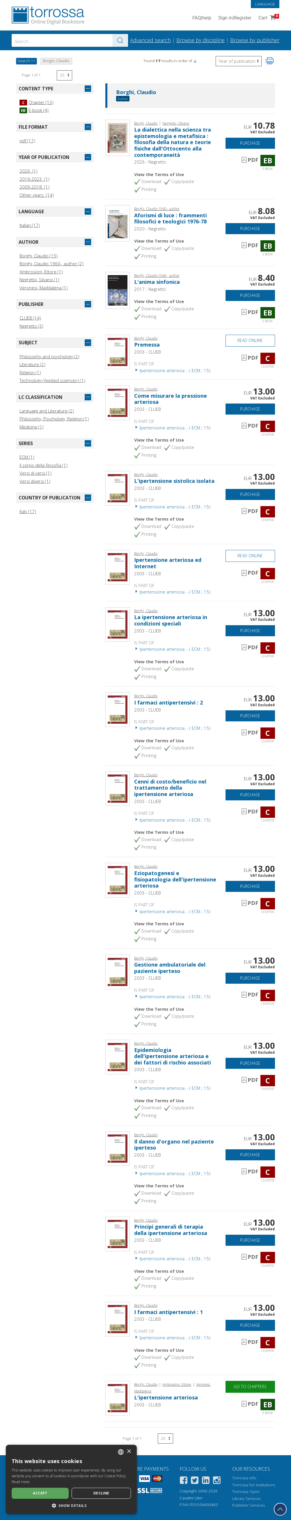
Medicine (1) (31, 427)
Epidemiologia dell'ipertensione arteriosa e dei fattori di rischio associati (172, 1056)
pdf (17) (27, 141)
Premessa (147, 344)
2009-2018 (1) (34, 187)
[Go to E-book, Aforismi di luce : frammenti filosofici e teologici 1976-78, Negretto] (118, 223)
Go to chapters (250, 1386)
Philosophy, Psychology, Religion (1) (54, 419)
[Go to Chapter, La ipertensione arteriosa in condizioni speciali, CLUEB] (118, 624)
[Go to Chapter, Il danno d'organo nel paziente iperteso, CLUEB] (118, 1148)
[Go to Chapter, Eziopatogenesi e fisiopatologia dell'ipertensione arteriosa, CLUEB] (118, 880)
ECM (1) (26, 457)
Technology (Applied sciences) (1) (52, 380)
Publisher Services (248, 1505)
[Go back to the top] (280, 1509)
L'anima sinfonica (157, 281)
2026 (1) (28, 171)
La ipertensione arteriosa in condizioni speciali (170, 620)
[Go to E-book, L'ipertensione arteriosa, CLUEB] (118, 1398)
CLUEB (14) (30, 318)
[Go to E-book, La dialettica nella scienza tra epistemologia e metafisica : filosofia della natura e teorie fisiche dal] (118, 137)
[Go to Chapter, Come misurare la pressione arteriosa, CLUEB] (118, 402)
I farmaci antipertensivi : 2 (168, 702)
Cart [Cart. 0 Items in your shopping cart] (268, 18)
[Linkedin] (206, 1481)
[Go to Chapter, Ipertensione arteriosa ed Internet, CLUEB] (118, 566)
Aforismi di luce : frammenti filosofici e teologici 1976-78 (170, 218)
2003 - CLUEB (147, 352)
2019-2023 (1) (34, 179)
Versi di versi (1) (35, 473)
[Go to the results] (120, 40)
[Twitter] (195, 1481)
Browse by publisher (254, 40)
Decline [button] (101, 1493)
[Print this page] (270, 60)
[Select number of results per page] (64, 75)
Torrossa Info (244, 1477)
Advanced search (150, 40)
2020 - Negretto (150, 229)
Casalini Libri (191, 1498)
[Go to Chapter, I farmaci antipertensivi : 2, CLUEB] (118, 709)
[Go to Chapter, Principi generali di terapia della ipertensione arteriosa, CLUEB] (118, 1233)
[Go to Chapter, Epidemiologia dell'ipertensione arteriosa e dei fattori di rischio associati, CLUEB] (118, 1057)
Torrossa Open (246, 1491)
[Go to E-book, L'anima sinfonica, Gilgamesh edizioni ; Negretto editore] (118, 290)
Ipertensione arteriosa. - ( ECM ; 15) (172, 370)
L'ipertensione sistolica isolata (174, 480)
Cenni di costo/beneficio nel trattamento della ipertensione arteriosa (170, 787)
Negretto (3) (31, 326)
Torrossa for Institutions (253, 1484)
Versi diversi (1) (34, 481)
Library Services (246, 1498)
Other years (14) (36, 195)
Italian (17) (29, 225)
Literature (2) (32, 364)
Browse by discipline (200, 40)
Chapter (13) (36, 102)
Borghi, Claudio (136, 92)
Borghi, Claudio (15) (38, 256)
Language (265, 4)
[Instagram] (217, 1481)
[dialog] (71, 1479)
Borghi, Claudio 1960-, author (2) (51, 263)
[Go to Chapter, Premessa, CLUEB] (118, 351)
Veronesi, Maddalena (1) (43, 288)
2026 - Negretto (150, 162)
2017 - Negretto (150, 289)
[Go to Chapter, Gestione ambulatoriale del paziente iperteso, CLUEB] (118, 971)
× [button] (129, 1451)
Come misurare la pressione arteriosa (170, 399)
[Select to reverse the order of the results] (239, 61)
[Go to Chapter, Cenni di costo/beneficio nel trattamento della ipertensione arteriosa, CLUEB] (118, 788)
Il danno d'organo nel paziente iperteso (174, 1144)
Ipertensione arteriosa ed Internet (167, 563)
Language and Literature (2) (46, 411)
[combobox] (70, 40)
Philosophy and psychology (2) (49, 356)
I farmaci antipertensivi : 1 (168, 1312)
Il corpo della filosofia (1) (43, 465)
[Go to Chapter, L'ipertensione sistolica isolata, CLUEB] (118, 487)
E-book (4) (34, 110)
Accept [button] (40, 1493)
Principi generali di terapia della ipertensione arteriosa (170, 1229)
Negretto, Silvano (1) (39, 279)
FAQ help (201, 18)
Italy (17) (27, 511)
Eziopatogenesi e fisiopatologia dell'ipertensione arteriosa (175, 879)
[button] (195, 60)
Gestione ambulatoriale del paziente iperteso (169, 967)
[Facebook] (184, 1481)
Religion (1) (30, 372)
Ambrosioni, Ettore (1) (41, 272)
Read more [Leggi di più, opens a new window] (21, 1481)
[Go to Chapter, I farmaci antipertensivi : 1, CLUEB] (118, 1319)
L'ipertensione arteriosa (166, 1397)
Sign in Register (234, 18)
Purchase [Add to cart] (250, 143)
